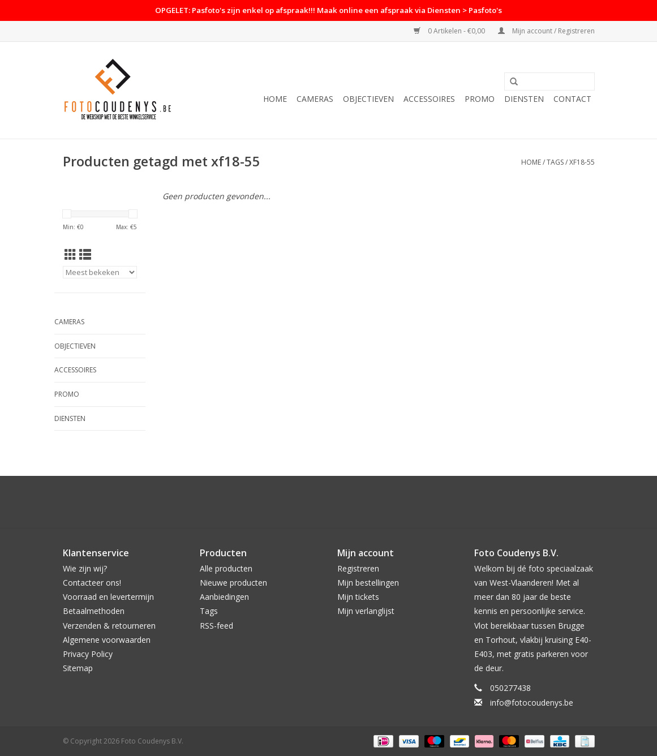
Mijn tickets (358, 596)
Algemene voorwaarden (107, 639)
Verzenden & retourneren (109, 625)
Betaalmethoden (93, 610)
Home (275, 98)
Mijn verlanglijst (365, 610)
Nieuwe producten (233, 582)
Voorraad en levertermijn (108, 596)
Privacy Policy (88, 653)
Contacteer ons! (92, 582)
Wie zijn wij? (85, 568)
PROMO (480, 98)
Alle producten (226, 568)
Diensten (524, 98)
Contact (572, 98)
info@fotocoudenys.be (531, 702)
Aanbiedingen (224, 596)
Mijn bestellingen (368, 582)
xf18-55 (582, 162)
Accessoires (429, 98)
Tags (555, 162)
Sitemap (78, 668)
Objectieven (368, 98)
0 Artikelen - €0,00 (450, 31)
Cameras (315, 98)
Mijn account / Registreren (546, 31)
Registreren (358, 568)
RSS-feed (216, 625)
